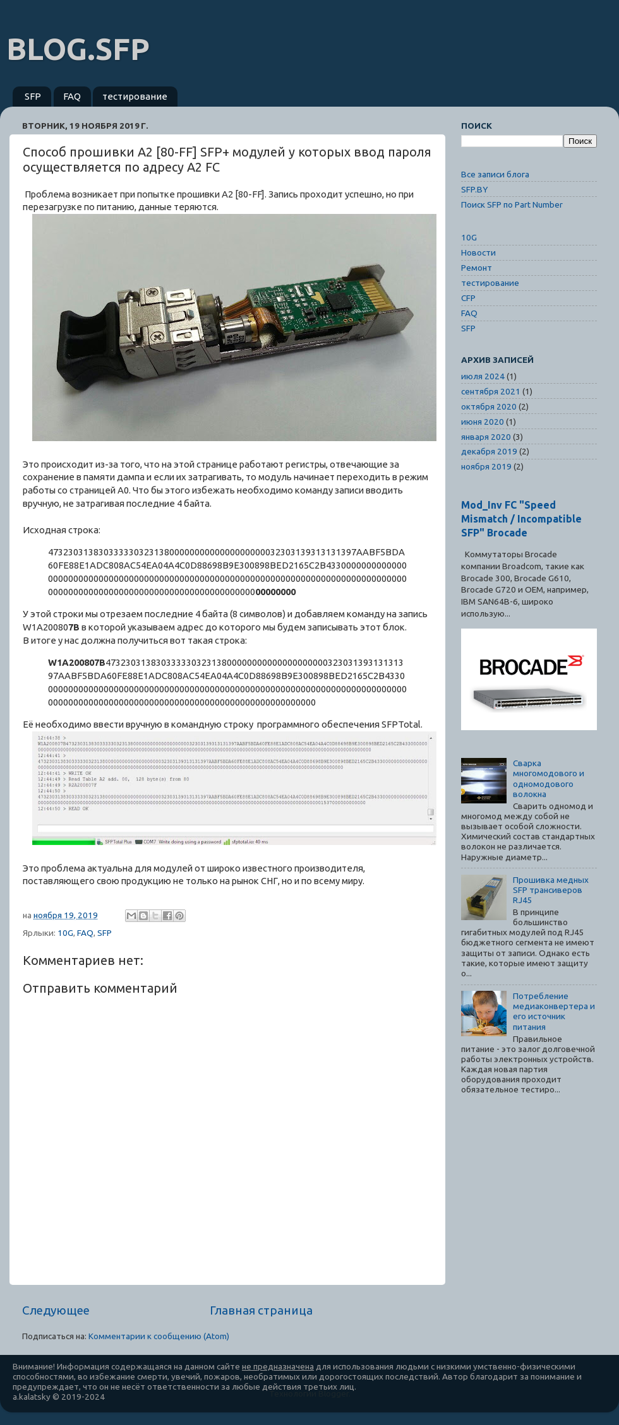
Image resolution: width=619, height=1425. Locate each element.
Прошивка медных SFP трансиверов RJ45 (551, 890)
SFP (33, 96)
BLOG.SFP (78, 49)
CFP (468, 298)
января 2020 (486, 437)
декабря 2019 (489, 451)
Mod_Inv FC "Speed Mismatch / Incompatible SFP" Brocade (521, 518)
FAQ (72, 96)
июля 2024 (483, 376)
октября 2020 (489, 406)
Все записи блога (495, 174)
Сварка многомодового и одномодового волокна (548, 778)
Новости (478, 252)
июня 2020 (482, 422)
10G (65, 933)
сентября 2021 (490, 391)
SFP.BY (474, 189)
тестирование (134, 96)
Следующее (56, 1310)
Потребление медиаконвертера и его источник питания (554, 1011)
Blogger (333, 1393)
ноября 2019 (486, 466)
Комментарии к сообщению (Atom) (158, 1336)
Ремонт (476, 268)
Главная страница (261, 1310)
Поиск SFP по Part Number (512, 204)
